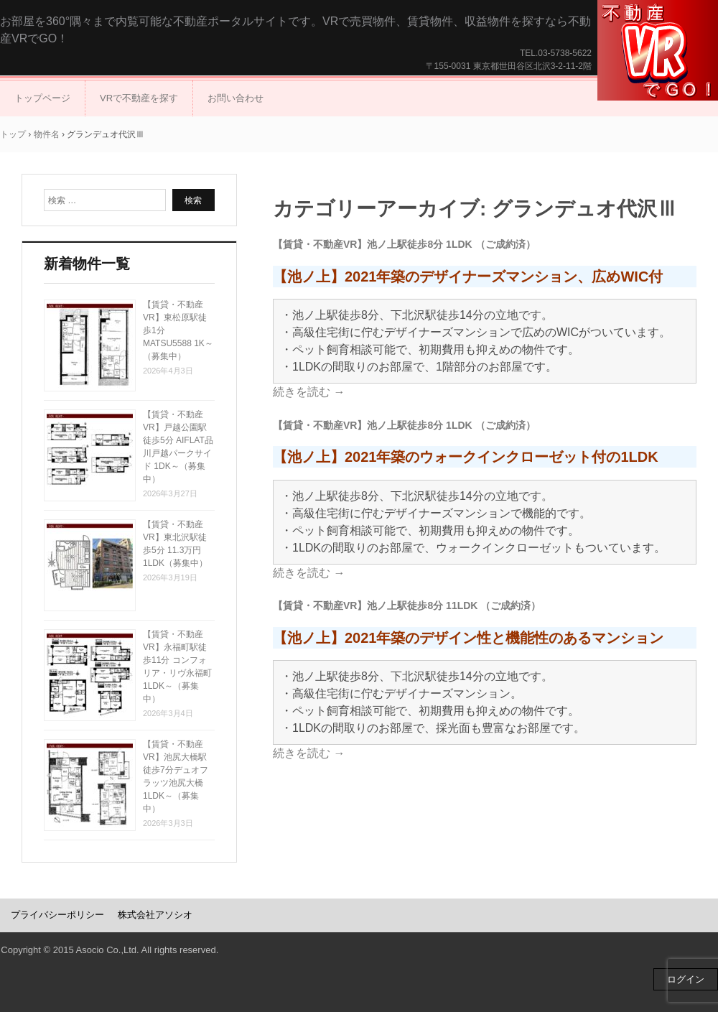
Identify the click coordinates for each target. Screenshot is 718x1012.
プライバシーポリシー (57, 914)
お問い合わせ (236, 98)
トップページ (42, 98)
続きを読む (309, 392)
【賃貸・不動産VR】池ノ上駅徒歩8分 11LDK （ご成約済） (407, 605)
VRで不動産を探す (139, 98)
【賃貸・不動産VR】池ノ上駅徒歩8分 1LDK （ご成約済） (404, 244)
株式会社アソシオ (155, 914)
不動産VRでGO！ (657, 50)
